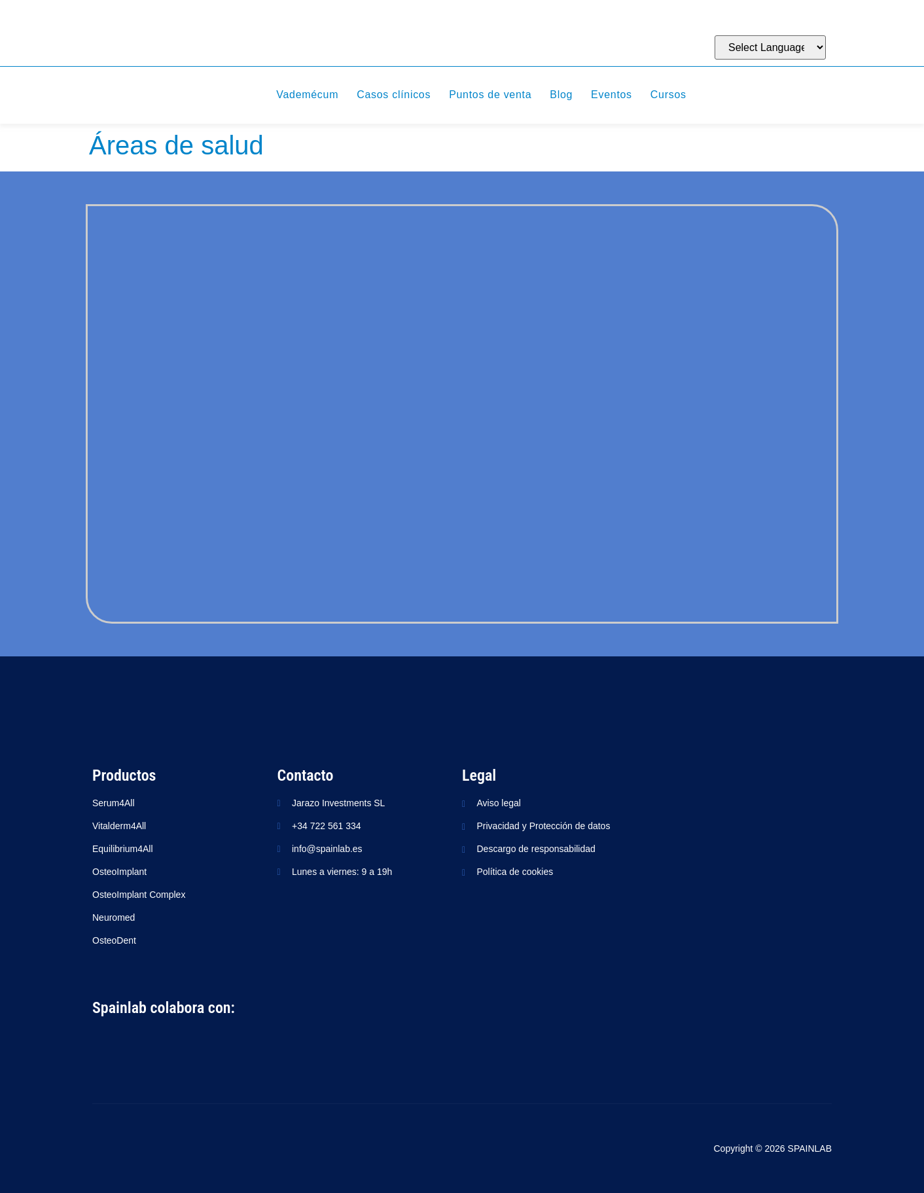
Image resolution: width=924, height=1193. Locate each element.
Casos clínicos (394, 94)
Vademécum (307, 94)
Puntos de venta (490, 94)
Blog (561, 94)
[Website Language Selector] (770, 47)
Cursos (668, 94)
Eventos (611, 94)
